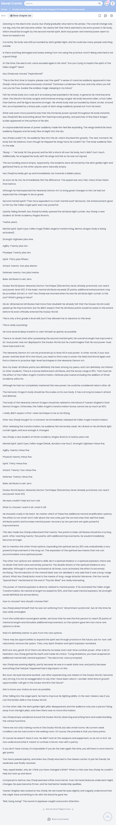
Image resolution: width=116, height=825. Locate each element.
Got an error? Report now (58, 809)
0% (108, 817)
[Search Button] (100, 3)
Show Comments (58, 819)
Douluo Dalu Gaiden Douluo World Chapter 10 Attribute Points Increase (48, 9)
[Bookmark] (99, 15)
